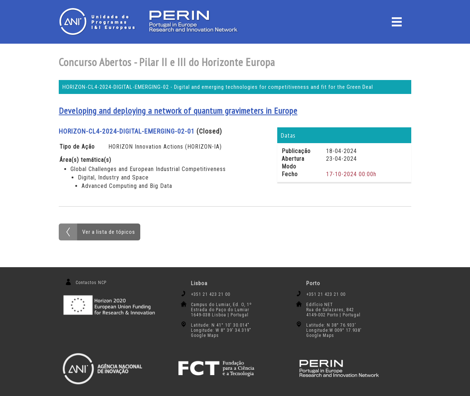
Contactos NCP (91, 282)
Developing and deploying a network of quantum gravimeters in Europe (178, 110)
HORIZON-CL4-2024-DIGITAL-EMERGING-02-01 (127, 131)
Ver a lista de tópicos (108, 232)
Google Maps (205, 335)
